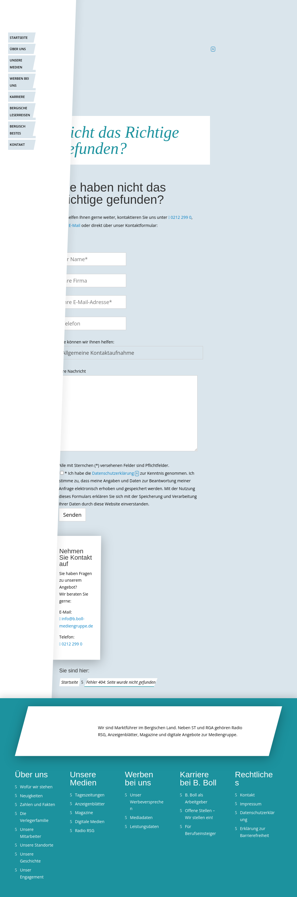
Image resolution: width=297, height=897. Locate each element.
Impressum (250, 804)
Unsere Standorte (36, 845)
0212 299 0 (181, 217)
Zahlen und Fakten (37, 804)
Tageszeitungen (89, 795)
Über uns (18, 49)
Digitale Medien (89, 821)
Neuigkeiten (31, 795)
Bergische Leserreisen (20, 111)
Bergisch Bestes (18, 129)
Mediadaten (141, 817)
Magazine (84, 812)
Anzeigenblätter (90, 804)
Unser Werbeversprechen (147, 802)
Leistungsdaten (144, 826)
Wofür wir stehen (36, 786)
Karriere (17, 96)
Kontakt (17, 144)
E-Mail (74, 225)
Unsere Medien (16, 63)
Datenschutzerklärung (113, 473)
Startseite (19, 37)
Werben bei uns (19, 82)
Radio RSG (84, 830)
